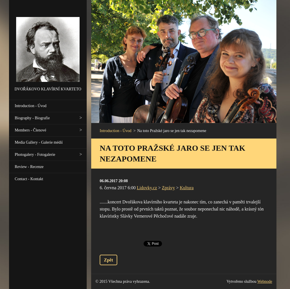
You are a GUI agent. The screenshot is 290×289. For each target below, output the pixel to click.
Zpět (108, 260)
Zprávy (168, 187)
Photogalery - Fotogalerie (35, 154)
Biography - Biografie (32, 118)
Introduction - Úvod (30, 106)
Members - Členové (30, 130)
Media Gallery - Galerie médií (39, 142)
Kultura (187, 187)
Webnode (264, 281)
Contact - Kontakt (29, 179)
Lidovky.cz (147, 187)
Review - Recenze (29, 167)
